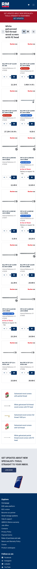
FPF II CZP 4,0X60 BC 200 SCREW (27, 158)
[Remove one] (3, 77)
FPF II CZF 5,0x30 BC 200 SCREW (9, 310)
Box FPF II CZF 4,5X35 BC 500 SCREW (9, 266)
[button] (14, 77)
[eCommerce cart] (29, 5)
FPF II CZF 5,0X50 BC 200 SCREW (27, 310)
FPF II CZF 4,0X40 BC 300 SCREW (9, 158)
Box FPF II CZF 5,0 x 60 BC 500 (26, 363)
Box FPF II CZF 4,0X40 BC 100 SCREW (27, 65)
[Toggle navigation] (33, 5)
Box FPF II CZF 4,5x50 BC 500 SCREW (27, 266)
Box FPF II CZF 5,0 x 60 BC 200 (8, 363)
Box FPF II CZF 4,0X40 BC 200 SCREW (27, 111)
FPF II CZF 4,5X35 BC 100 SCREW (9, 212)
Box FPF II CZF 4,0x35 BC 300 (9, 65)
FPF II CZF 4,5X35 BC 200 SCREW (27, 212)
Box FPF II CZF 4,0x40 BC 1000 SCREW (9, 111)
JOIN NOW (9, 470)
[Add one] (9, 77)
